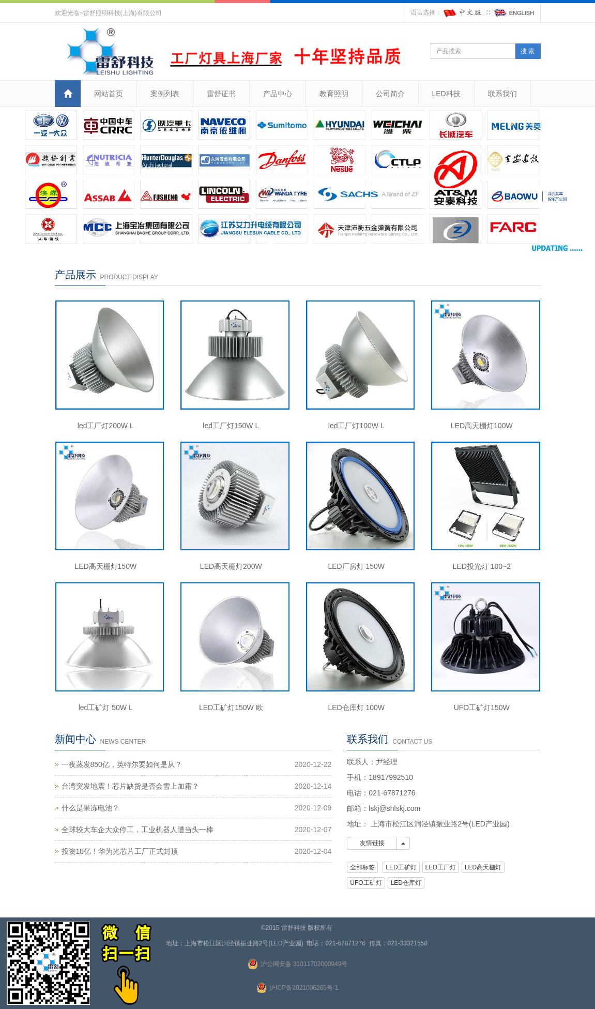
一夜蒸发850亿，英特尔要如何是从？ (122, 764)
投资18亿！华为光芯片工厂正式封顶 (120, 851)
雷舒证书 (221, 93)
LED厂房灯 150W (356, 566)
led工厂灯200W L (106, 425)
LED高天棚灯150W (105, 566)
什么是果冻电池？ (90, 808)
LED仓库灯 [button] (406, 882)
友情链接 (372, 843)
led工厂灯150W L (231, 425)
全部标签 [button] (362, 867)
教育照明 (333, 93)
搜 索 (528, 51)
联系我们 (502, 93)
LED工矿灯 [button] (401, 867)
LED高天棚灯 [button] (483, 867)
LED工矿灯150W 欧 (231, 707)
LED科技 (446, 93)
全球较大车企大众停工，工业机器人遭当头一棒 (137, 829)
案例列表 (164, 93)
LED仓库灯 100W (356, 707)
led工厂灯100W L (356, 425)
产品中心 (277, 93)
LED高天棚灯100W (482, 425)
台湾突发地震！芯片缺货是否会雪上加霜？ (130, 786)
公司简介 (390, 93)
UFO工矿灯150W (482, 707)
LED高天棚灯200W (231, 566)
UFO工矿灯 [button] (366, 882)
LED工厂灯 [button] (440, 867)
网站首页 (108, 93)
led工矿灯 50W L (106, 707)
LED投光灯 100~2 (482, 566)
